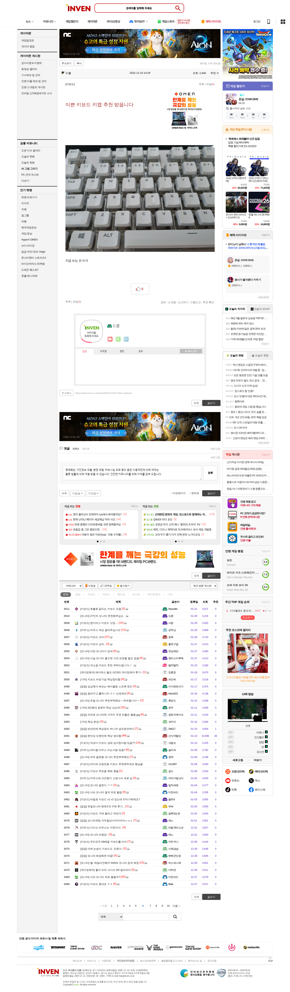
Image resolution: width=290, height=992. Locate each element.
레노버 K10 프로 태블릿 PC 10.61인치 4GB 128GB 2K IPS (248, 475)
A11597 (172, 764)
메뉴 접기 (191, 351)
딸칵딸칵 (173, 665)
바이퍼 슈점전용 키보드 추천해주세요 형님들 (111, 764)
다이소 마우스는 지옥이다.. (101, 827)
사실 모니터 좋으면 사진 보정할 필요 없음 (109, 658)
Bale (170, 884)
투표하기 (247, 617)
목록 (201, 84)
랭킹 (122, 351)
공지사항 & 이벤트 (31, 63)
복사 (79, 63)
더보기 (126, 339)
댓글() (210, 84)
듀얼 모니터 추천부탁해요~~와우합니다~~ (110, 700)
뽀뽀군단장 (174, 855)
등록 (210, 472)
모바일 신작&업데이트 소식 (36, 93)
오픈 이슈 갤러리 (30, 150)
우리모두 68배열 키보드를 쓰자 (103, 841)
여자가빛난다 (175, 778)
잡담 (78, 594)
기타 (170, 594)
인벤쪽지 (110, 339)
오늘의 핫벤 (28, 156)
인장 (84, 351)
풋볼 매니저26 (29, 276)
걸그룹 (25, 215)
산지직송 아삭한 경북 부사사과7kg (245, 462)
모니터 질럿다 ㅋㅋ (96, 785)
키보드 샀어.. (93, 644)
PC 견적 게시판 (30, 174)
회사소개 (77, 960)
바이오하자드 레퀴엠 (33, 263)
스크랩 (172, 302)
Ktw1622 (173, 693)
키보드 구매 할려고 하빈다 (100, 813)
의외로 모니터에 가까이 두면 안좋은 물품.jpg (110, 714)
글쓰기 (211, 575)
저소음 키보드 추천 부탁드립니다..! (105, 665)
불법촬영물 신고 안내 (171, 960)
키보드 (91, 594)
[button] (97, 541)
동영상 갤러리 (29, 69)
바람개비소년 (175, 827)
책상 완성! (89, 721)
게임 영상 (26, 233)
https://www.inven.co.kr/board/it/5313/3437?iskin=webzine (103, 393)
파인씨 (172, 679)
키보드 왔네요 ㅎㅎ (96, 884)
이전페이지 (179, 493)
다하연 (172, 869)
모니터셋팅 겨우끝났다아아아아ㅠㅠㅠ (106, 820)
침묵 (170, 637)
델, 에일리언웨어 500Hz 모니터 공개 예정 (109, 862)
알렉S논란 (174, 813)
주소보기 (66, 63)
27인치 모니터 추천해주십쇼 (101, 615)
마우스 (106, 594)
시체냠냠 (173, 848)
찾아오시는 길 (195, 960)
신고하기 (183, 302)
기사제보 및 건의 (30, 75)
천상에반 (173, 651)
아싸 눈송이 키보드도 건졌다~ (101, 848)
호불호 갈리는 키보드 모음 (100, 608)
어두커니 (173, 841)
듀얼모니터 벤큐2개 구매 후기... (102, 806)
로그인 (256, 21)
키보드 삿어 (92, 637)
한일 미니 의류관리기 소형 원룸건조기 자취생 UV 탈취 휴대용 (248, 488)
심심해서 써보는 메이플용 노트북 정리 (106, 686)
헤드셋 (121, 594)
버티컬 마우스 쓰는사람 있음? (102, 750)
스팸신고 (195, 302)
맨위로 (195, 493)
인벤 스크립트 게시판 (33, 87)
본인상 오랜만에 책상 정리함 (100, 735)
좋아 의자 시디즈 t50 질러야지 (105, 869)
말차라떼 (173, 785)
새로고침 (215, 448)
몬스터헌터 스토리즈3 (33, 257)
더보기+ (134, 506)
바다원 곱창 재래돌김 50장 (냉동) (244, 468)
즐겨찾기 (125, 585)
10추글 (108, 585)
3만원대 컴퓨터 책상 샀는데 (100, 707)
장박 (170, 757)
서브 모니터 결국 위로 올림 (101, 792)
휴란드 (172, 700)
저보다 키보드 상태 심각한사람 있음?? (107, 742)
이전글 (92, 493)
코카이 (172, 721)
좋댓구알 (173, 644)
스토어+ (265, 129)
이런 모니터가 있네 (96, 651)
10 (168, 905)
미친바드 (173, 792)
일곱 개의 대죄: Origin (33, 251)
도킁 (170, 615)
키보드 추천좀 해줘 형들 (99, 771)
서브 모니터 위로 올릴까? (100, 877)
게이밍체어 (153, 594)
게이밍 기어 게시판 (210, 63)
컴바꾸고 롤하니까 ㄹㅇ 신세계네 (103, 693)
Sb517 (171, 728)
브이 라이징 (28, 245)
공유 (163, 302)
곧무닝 (172, 630)
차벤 (23, 209)
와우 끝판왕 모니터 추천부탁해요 (104, 757)
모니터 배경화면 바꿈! (96, 855)
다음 (175, 905)
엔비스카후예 (175, 658)
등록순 (75, 448)
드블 (66, 73)
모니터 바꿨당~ (94, 834)
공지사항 (211, 960)
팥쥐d (171, 799)
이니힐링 (118, 339)
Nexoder (173, 608)
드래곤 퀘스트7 (29, 270)
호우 (170, 707)
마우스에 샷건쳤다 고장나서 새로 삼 (106, 778)
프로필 (103, 351)
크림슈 (172, 742)
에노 (170, 820)
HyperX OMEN (29, 239)
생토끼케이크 (175, 714)
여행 (23, 221)
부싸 (170, 806)
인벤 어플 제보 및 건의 (34, 81)
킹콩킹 (172, 672)
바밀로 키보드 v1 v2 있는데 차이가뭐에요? (110, 799)
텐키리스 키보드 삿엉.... (99, 623)
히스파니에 (174, 862)
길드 (170, 771)
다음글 (76, 493)
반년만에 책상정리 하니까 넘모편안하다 (107, 728)
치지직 (25, 203)
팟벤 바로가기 (29, 197)
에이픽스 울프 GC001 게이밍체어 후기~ (111, 672)
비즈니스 (91, 960)
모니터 (136, 594)
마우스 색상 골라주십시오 (100, 630)
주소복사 (66, 393)
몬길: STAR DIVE (248, 99)
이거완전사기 (175, 686)
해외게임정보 (28, 227)
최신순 (86, 448)
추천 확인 (208, 302)
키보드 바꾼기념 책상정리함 (100, 679)
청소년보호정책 (147, 960)
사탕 (170, 623)
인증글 (91, 585)
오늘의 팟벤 (28, 162)
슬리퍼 (172, 750)
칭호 (141, 351)
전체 (65, 594)
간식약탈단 (174, 735)
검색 (175, 917)
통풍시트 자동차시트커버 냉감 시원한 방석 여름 (248, 482)
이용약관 (106, 960)
